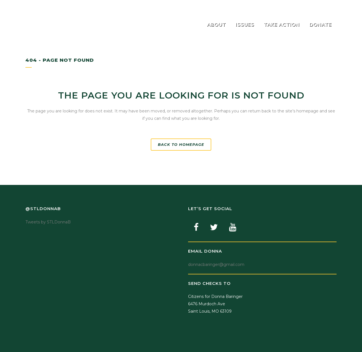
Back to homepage (181, 144)
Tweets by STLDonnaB (48, 222)
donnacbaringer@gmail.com (216, 264)
